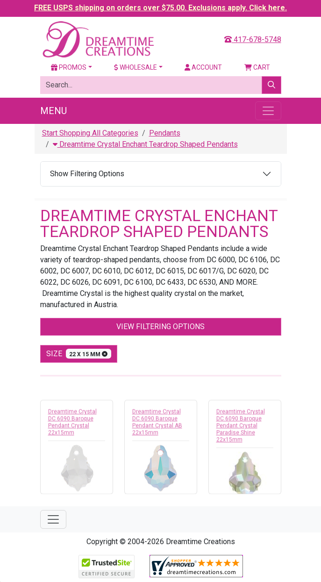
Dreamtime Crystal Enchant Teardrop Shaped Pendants (145, 144)
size (79, 354)
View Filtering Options (160, 326)
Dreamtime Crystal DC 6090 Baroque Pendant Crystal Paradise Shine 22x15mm (240, 427)
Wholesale (135, 67)
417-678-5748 (252, 39)
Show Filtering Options (87, 173)
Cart (257, 67)
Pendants (164, 133)
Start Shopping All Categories (90, 133)
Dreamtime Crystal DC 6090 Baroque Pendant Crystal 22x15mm (72, 424)
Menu (53, 110)
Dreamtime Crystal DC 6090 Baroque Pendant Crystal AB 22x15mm (157, 424)
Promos (68, 67)
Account (203, 67)
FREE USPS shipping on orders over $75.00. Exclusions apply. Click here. (160, 7)
